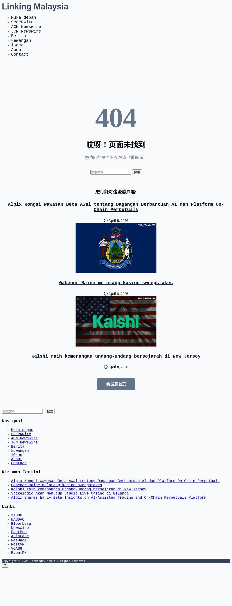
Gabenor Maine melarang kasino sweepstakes (116, 293)
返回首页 (116, 396)
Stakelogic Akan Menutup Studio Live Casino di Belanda (70, 518)
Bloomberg (21, 553)
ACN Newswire (26, 29)
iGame (17, 51)
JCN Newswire (26, 34)
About (17, 57)
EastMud (19, 563)
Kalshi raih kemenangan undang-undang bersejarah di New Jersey (116, 368)
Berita (18, 40)
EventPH (19, 588)
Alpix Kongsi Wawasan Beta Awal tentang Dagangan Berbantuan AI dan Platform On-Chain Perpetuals (116, 216)
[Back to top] (5, 601)
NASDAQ (17, 548)
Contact (20, 62)
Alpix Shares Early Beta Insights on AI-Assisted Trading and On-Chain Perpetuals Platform (108, 523)
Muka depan (23, 18)
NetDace (19, 573)
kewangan (21, 45)
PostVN (17, 578)
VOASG (16, 583)
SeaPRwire (22, 23)
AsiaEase (20, 568)
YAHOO (16, 543)
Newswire (20, 558)
